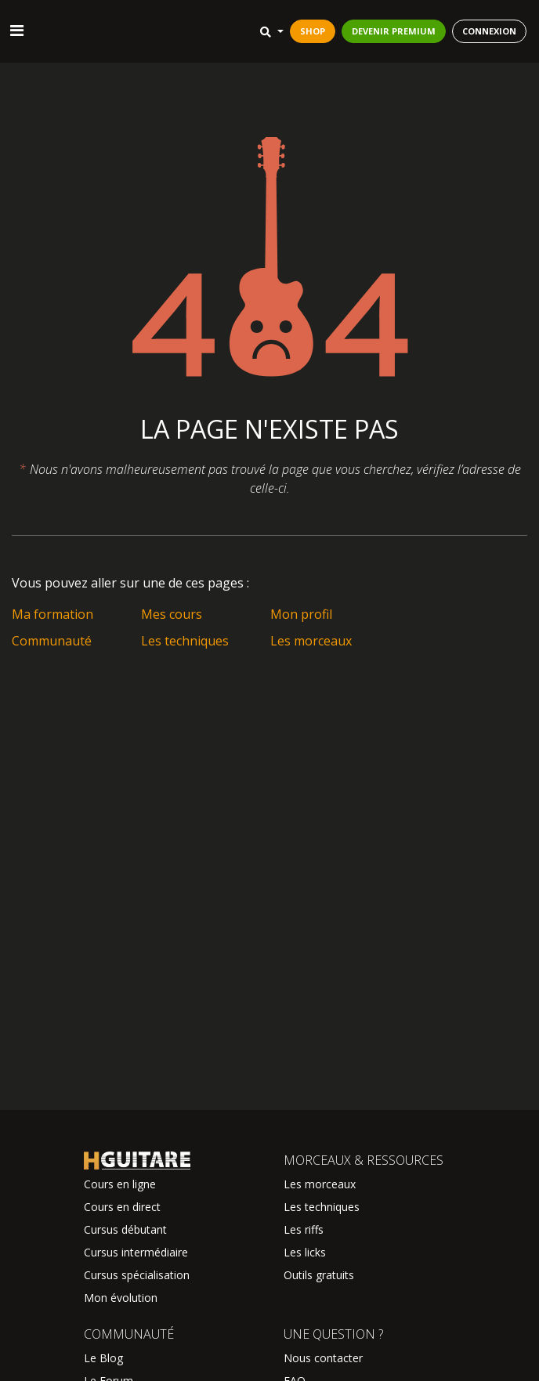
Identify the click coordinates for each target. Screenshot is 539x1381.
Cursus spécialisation (137, 1274)
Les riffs (304, 1229)
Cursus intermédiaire (136, 1252)
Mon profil (301, 614)
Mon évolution (120, 1297)
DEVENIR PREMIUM (394, 31)
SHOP (312, 31)
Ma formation (52, 614)
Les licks (305, 1252)
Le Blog (103, 1357)
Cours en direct (122, 1206)
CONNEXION (489, 31)
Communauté (52, 640)
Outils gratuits (319, 1274)
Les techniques (185, 640)
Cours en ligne (120, 1184)
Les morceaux (311, 640)
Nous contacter (323, 1357)
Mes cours (171, 614)
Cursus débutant (125, 1229)
